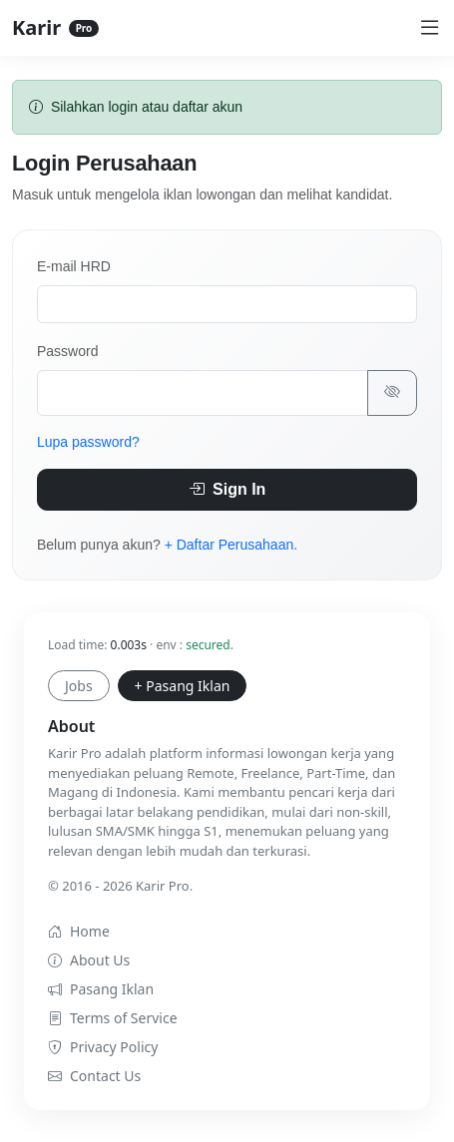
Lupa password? (88, 442)
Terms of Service (113, 1017)
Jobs (79, 685)
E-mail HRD (74, 266)
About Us (89, 960)
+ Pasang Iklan (182, 685)
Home (79, 931)
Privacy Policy (103, 1046)
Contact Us (94, 1075)
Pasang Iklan (101, 988)
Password (67, 351)
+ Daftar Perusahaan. (231, 545)
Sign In (227, 489)
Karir (55, 27)
